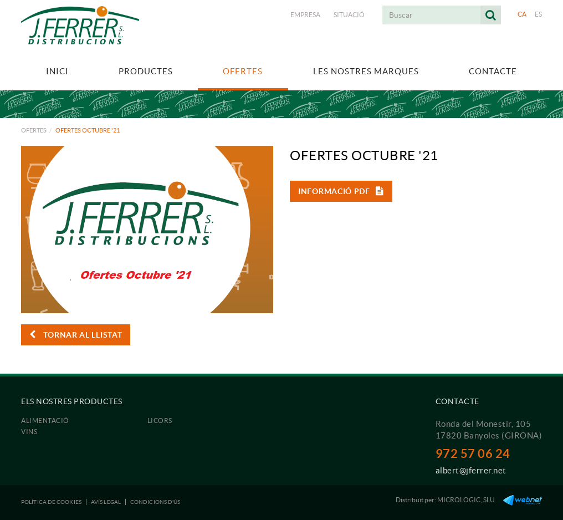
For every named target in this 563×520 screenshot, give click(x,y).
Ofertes (34, 130)
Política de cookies (51, 502)
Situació (349, 14)
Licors (159, 420)
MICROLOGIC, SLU (466, 499)
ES (538, 14)
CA (522, 14)
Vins (29, 431)
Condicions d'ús (155, 502)
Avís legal (106, 502)
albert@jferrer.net (471, 470)
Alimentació (45, 420)
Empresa (305, 14)
